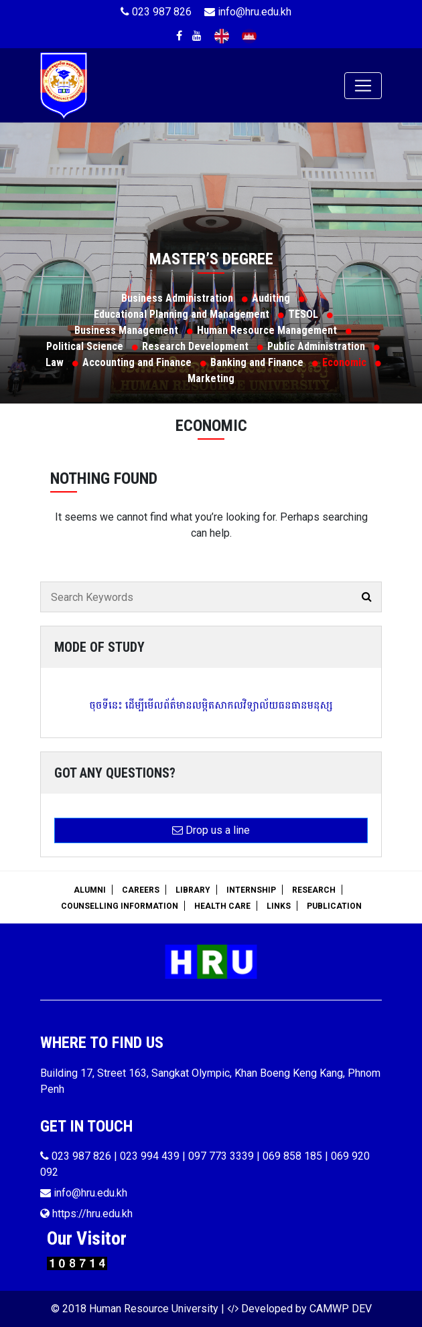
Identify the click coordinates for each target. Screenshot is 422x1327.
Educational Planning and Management (181, 314)
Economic (344, 362)
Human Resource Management (267, 330)
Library (192, 890)
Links (279, 906)
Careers (140, 890)
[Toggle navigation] (363, 85)
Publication (334, 906)
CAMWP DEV (340, 1308)
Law (55, 362)
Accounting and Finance (137, 362)
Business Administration (177, 298)
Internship (251, 890)
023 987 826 (156, 11)
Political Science (84, 346)
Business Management (126, 330)
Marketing (211, 378)
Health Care (222, 906)
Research (314, 890)
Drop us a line (211, 830)
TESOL (303, 314)
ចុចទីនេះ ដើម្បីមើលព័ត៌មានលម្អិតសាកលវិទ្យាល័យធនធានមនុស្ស (210, 705)
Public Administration (316, 346)
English (221, 36)
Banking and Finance (256, 362)
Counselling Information (119, 906)
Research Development (195, 346)
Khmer (249, 36)
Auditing (271, 298)
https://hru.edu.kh (86, 1213)
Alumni (90, 890)
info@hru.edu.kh (247, 11)
